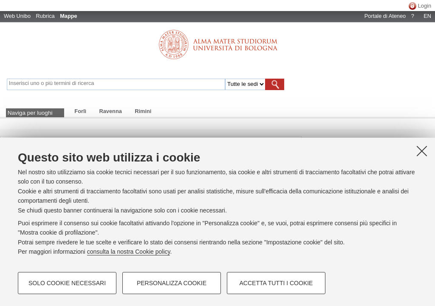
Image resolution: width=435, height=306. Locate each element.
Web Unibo (17, 16)
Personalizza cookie (171, 283)
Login (424, 6)
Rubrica (45, 16)
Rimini (143, 111)
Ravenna (110, 111)
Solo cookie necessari (67, 283)
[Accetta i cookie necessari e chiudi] (422, 151)
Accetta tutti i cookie (276, 283)
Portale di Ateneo (385, 16)
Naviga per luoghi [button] (30, 113)
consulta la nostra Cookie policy (128, 251)
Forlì (80, 111)
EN (427, 16)
